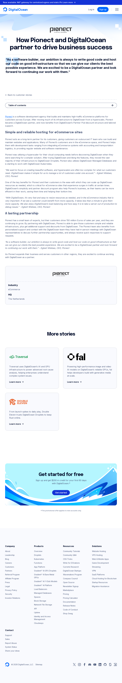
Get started (61, 492)
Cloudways (38, 623)
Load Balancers (40, 589)
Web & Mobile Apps (100, 559)
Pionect (8, 116)
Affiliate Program (12, 578)
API (35, 609)
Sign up (102, 9)
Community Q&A (70, 555)
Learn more (16, 382)
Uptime (37, 612)
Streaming (96, 567)
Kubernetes (39, 559)
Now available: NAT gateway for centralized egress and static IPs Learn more (39, 2)
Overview (38, 551)
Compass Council (70, 578)
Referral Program (12, 574)
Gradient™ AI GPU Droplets (45, 571)
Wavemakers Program (72, 574)
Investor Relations (12, 598)
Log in (91, 9)
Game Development (100, 563)
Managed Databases (43, 593)
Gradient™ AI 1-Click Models (45, 581)
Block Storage (40, 601)
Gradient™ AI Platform (43, 585)
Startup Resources (100, 582)
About (7, 551)
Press (7, 582)
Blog (7, 559)
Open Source (68, 582)
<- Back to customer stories (18, 95)
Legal (7, 586)
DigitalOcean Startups (72, 571)
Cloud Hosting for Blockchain (104, 578)
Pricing (66, 594)
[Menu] (117, 9)
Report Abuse (11, 643)
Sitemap (38, 664)
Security (8, 594)
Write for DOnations (71, 563)
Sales (7, 639)
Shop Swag (68, 613)
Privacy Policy (11, 590)
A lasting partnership (21, 213)
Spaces (37, 597)
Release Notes (69, 606)
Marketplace (68, 590)
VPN (94, 571)
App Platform (39, 567)
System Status (11, 647)
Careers (8, 563)
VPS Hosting (97, 555)
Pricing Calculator (70, 598)
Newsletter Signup (71, 586)
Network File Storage (43, 605)
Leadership (10, 555)
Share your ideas (12, 651)
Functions (38, 563)
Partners (8, 571)
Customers (9, 567)
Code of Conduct (70, 610)
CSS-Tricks (67, 559)
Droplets (37, 555)
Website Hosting (99, 551)
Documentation (69, 602)
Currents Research (71, 567)
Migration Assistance (100, 586)
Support (8, 635)
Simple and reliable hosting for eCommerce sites (44, 132)
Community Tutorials (71, 551)
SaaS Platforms (98, 574)
